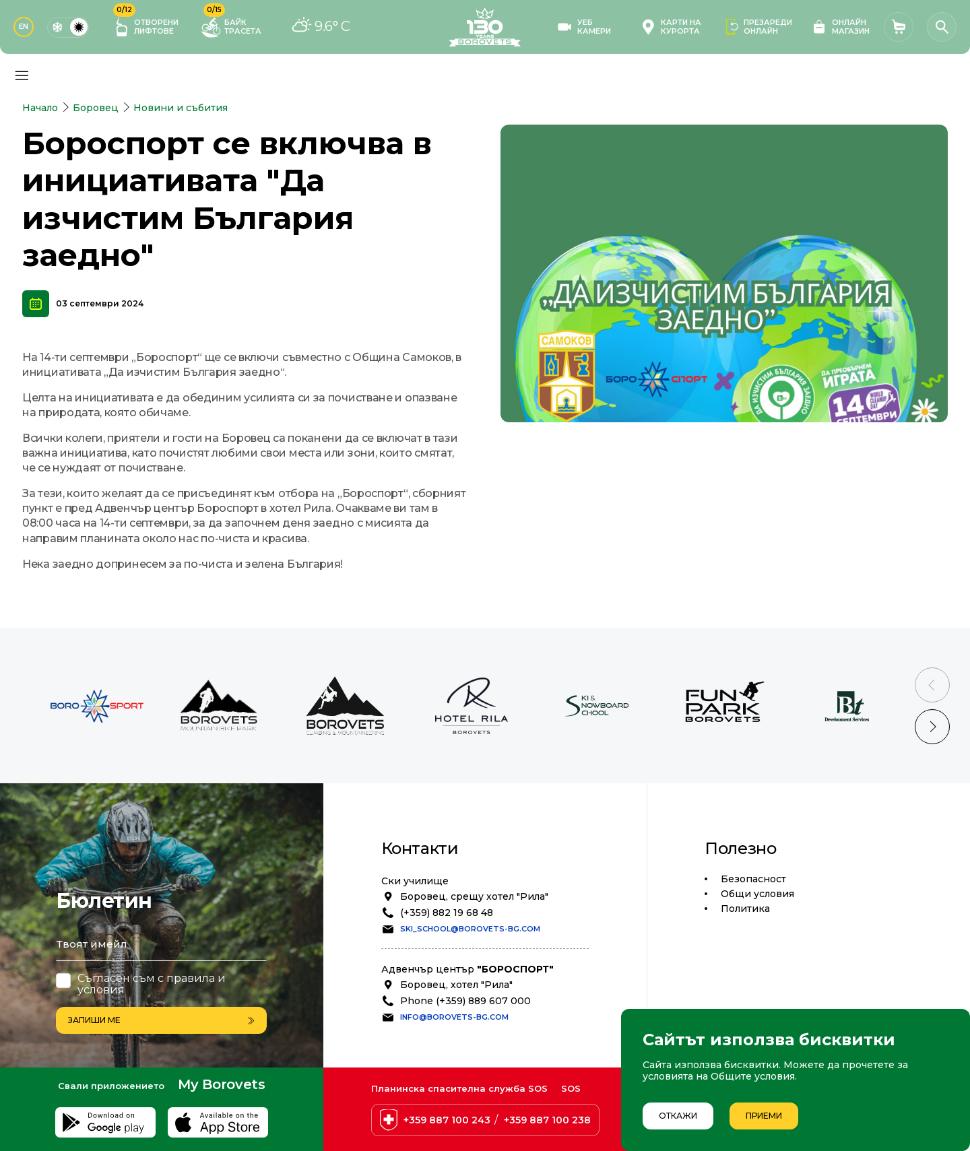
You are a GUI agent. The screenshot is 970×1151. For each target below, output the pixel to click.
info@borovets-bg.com (454, 1017)
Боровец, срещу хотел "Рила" (474, 896)
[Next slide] (932, 726)
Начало (40, 108)
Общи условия (757, 894)
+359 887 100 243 (446, 1120)
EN (23, 26)
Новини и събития (180, 108)
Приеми (764, 1116)
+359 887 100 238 (547, 1120)
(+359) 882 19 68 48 (446, 913)
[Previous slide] (932, 684)
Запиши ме (161, 1020)
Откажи (678, 1116)
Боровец (96, 108)
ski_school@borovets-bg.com (470, 928)
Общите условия (753, 1076)
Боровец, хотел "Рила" (456, 985)
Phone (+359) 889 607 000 (465, 1001)
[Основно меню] (21, 75)
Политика (745, 908)
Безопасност (753, 879)
